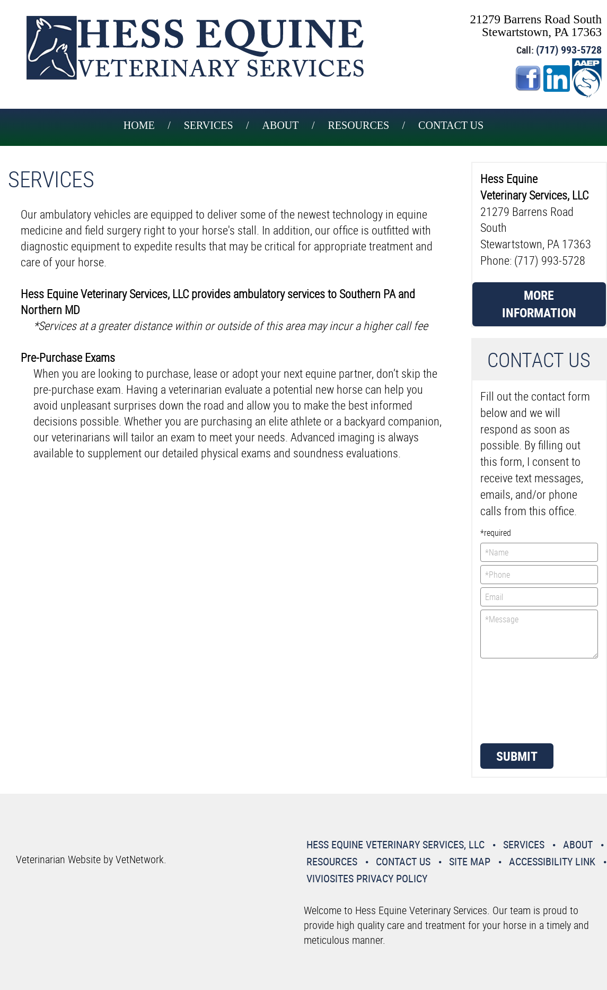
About (280, 125)
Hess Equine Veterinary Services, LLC (395, 844)
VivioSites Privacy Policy (366, 878)
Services (208, 125)
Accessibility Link (552, 861)
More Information (539, 304)
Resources (359, 125)
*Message (539, 634)
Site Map (469, 861)
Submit (517, 756)
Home (139, 125)
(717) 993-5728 (569, 49)
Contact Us (450, 125)
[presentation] (523, 700)
